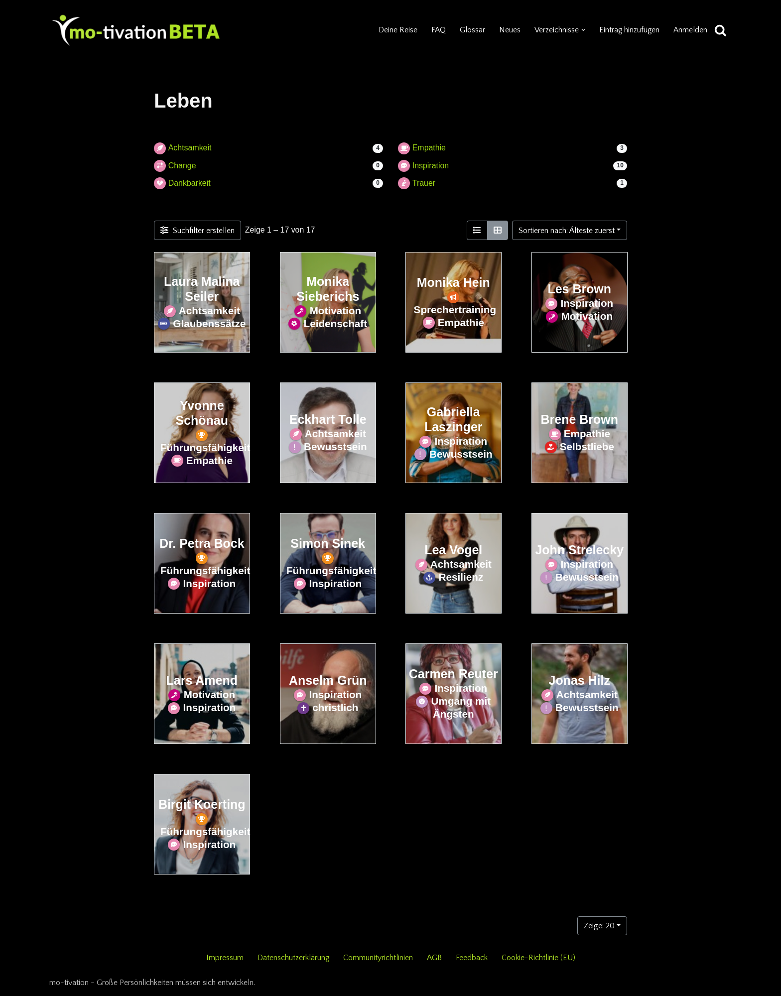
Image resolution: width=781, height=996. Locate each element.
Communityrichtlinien (378, 957)
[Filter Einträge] (197, 230)
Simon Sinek (327, 543)
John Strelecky (579, 550)
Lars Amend (202, 680)
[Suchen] (720, 30)
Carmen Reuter (453, 674)
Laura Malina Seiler (202, 288)
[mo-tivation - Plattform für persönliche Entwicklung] (136, 29)
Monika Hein (453, 282)
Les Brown (579, 289)
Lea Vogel (453, 550)
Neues (509, 29)
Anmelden (690, 29)
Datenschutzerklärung (293, 957)
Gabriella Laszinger (453, 419)
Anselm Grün (327, 680)
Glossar (471, 29)
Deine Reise (396, 29)
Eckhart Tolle (327, 419)
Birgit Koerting (202, 804)
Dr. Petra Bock (202, 543)
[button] (582, 30)
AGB (434, 957)
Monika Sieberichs (327, 288)
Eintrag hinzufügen (628, 29)
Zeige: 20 (599, 925)
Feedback (472, 957)
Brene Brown (579, 419)
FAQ (437, 29)
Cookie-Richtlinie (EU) (539, 957)
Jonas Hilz (579, 680)
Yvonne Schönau (202, 412)
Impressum (224, 957)
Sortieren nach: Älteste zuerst (567, 230)
